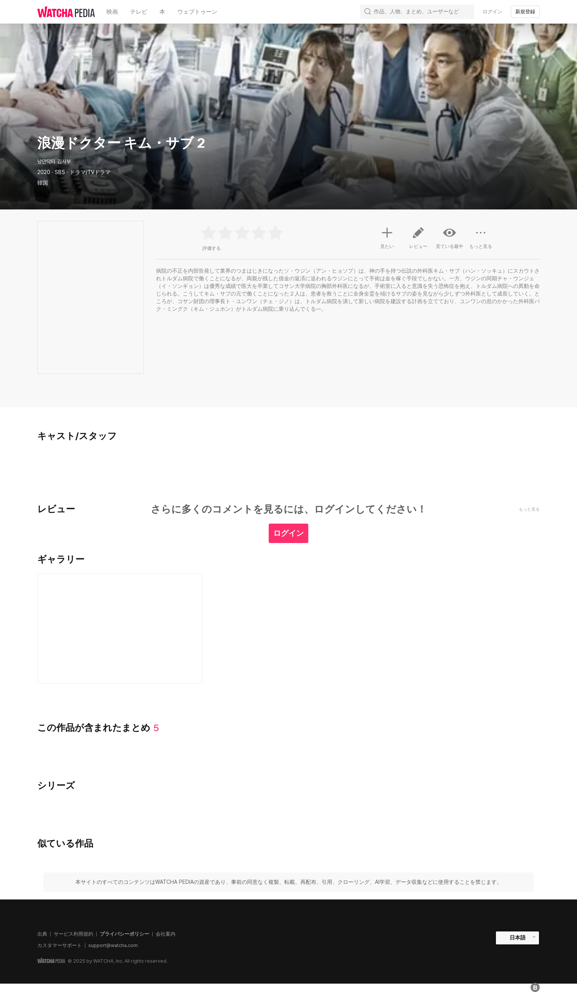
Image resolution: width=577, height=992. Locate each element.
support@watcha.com (113, 945)
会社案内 (165, 934)
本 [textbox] (162, 11)
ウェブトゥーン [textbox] (197, 11)
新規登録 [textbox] (525, 11)
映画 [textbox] (112, 11)
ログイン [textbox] (492, 11)
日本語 (518, 937)
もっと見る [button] (480, 240)
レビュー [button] (418, 240)
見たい (387, 237)
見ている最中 (449, 237)
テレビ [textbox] (138, 11)
